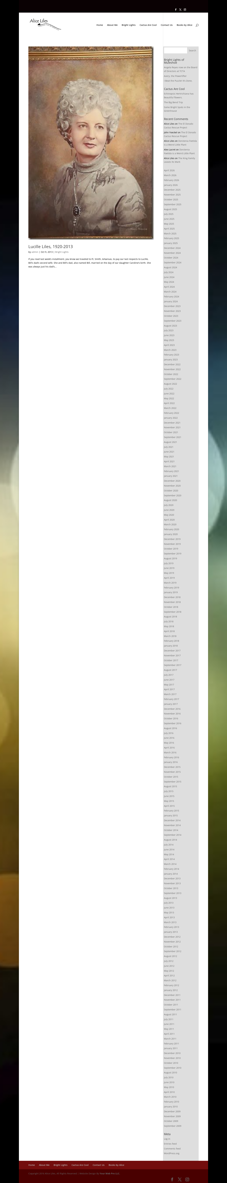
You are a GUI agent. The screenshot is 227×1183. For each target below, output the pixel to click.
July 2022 (168, 388)
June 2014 (169, 849)
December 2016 (172, 708)
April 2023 (169, 345)
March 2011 (170, 1038)
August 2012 (170, 956)
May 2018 (169, 626)
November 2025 (172, 194)
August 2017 (170, 669)
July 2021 (168, 446)
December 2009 (172, 1111)
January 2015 (171, 815)
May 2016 (169, 742)
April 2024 (169, 286)
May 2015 (169, 800)
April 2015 (169, 805)
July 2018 (168, 621)
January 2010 (171, 1106)
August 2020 (170, 500)
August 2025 (170, 209)
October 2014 (171, 830)
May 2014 (169, 854)
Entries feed (170, 1143)
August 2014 (170, 839)
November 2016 (172, 713)
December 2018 (172, 597)
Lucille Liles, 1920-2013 (50, 246)
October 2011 (171, 1004)
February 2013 (171, 926)
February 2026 (171, 180)
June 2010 (169, 1082)
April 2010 (169, 1092)
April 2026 (169, 170)
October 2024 (171, 257)
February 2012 (171, 985)
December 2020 (172, 480)
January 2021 (171, 475)
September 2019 (172, 553)
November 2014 (172, 825)
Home (99, 25)
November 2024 (172, 252)
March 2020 (170, 524)
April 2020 (169, 519)
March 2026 (170, 175)
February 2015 (171, 810)
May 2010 (169, 1087)
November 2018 (172, 602)
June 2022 (169, 393)
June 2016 (169, 737)
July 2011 (168, 1019)
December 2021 (172, 422)
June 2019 (169, 568)
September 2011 (172, 1009)
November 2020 (172, 485)
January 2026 (171, 184)
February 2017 (171, 699)
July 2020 (168, 505)
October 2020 (171, 490)
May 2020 (169, 514)
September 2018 (172, 611)
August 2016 (170, 728)
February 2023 (171, 354)
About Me (112, 25)
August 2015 (170, 786)
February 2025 (171, 238)
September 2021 (172, 437)
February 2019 (171, 587)
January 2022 (171, 417)
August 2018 (170, 616)
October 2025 (171, 199)
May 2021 (169, 456)
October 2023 (171, 315)
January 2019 (171, 592)
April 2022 (169, 403)
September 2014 (172, 834)
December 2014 (172, 820)
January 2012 (171, 990)
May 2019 (169, 572)
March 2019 (170, 582)
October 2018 (171, 606)
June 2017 (169, 679)
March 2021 (170, 466)
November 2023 (172, 310)
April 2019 (169, 577)
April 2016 (169, 747)
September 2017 (172, 665)
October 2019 (171, 548)
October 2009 (171, 1121)
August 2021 (170, 442)
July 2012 (168, 961)
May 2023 (169, 340)
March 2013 (170, 922)
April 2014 (169, 859)
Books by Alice (184, 25)
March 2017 (170, 694)
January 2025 (171, 243)
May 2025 (169, 223)
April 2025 (169, 228)
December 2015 (172, 766)
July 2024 (168, 272)
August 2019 (170, 558)
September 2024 (172, 262)
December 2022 (172, 364)
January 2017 (171, 703)
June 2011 (169, 1024)
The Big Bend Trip (173, 102)
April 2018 (169, 631)
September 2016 (172, 723)
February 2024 (171, 296)
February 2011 (171, 1043)
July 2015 (168, 791)
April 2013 (169, 917)
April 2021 (169, 461)
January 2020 (171, 534)
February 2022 (171, 412)
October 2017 (171, 660)
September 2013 (172, 893)
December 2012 (172, 936)
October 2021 (171, 432)
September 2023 (172, 320)
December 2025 (172, 189)
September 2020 (172, 495)
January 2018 (171, 645)
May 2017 (169, 684)
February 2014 (171, 868)
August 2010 (170, 1072)
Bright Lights (129, 25)
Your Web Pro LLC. (110, 1173)
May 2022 (169, 398)
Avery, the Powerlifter (175, 75)
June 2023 (169, 335)
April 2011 (169, 1033)
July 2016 (168, 733)
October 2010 (171, 1062)
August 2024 (170, 267)
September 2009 (172, 1125)
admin (35, 251)
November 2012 (172, 941)
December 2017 (172, 650)
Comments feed (172, 1148)
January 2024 (171, 301)
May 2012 (169, 970)
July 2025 (168, 213)
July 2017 (168, 674)
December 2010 (172, 1053)
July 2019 (168, 563)
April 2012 (169, 975)
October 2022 (171, 374)
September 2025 (172, 204)
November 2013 (172, 883)
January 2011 (171, 1048)
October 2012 (171, 946)
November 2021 (172, 427)
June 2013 (169, 907)
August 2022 (170, 383)
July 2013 (168, 902)
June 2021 (169, 451)
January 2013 (171, 931)
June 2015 (169, 796)
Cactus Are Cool (148, 25)
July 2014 (168, 844)
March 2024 (170, 291)
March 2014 (170, 863)
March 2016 (170, 752)
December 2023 (172, 306)
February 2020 (171, 529)
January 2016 (171, 762)
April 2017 (169, 689)
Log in (167, 1138)
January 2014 (171, 873)
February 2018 (171, 640)
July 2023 (168, 330)
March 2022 (170, 408)
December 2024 (172, 247)
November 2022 (172, 369)
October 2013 (171, 888)
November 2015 (172, 771)
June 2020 (169, 509)
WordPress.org (171, 1153)
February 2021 (171, 471)
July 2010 (168, 1077)
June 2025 (169, 218)
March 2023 (170, 349)
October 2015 (171, 776)
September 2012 (172, 951)
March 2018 (170, 636)
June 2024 (169, 277)
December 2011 (172, 995)
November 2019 (172, 543)
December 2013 (172, 878)
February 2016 (171, 757)
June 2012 (169, 965)
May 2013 (169, 912)
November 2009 (172, 1116)
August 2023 (170, 325)
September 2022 (172, 378)
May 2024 (169, 281)
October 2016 (171, 718)
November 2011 (172, 999)
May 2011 (169, 1028)
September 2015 (172, 781)
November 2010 (172, 1058)
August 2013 (170, 898)
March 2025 (170, 233)
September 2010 (172, 1067)
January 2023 (171, 359)
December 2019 (172, 539)
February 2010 (171, 1101)
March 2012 (170, 980)
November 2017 (172, 655)
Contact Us (167, 25)
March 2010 (170, 1096)
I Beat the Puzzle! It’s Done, (178, 80)
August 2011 (170, 1014)
